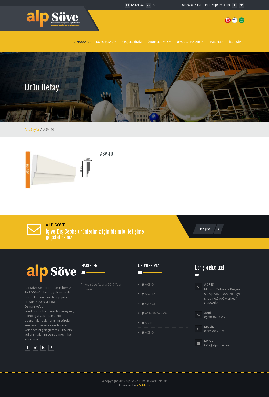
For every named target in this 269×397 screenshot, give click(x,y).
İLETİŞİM (235, 42)
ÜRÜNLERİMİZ (159, 42)
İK (150, 5)
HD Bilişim (143, 385)
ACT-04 (149, 332)
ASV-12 (149, 294)
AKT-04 (149, 284)
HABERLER (215, 42)
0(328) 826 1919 (192, 5)
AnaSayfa (32, 129)
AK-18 (148, 323)
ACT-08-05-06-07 (155, 313)
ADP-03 (149, 303)
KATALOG (134, 5)
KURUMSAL (106, 42)
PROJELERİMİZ (131, 42)
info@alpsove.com (217, 5)
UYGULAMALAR (190, 42)
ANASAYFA (82, 42)
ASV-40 (106, 153)
